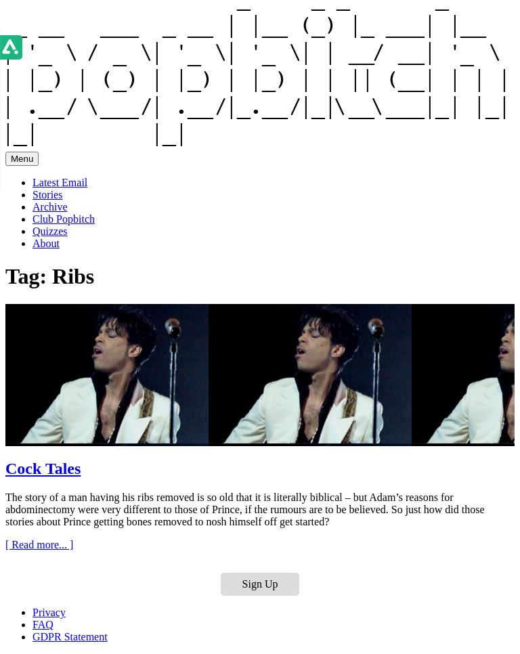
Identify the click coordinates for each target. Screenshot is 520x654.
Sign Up (260, 584)
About (46, 243)
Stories (47, 194)
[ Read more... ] (39, 544)
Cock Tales (43, 468)
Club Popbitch (63, 219)
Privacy (49, 612)
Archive (50, 207)
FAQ (42, 624)
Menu (22, 159)
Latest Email (59, 182)
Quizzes (50, 231)
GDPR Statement (70, 636)
